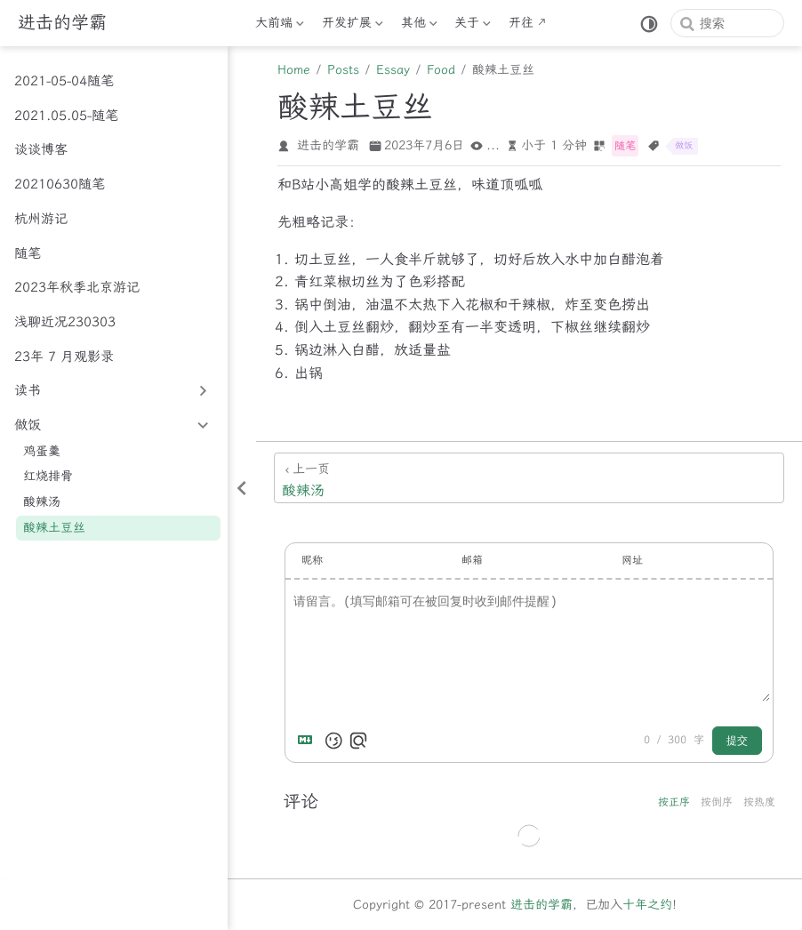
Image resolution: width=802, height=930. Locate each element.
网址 (632, 560)
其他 (419, 26)
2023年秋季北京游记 (77, 287)
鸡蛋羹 (41, 451)
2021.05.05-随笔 (66, 116)
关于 (472, 26)
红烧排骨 (48, 476)
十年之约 (647, 904)
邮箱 (472, 560)
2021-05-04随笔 (64, 81)
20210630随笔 (59, 184)
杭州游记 (41, 219)
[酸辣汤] (529, 478)
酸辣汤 (41, 501)
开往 (521, 22)
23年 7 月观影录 (64, 357)
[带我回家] (62, 23)
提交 (737, 740)
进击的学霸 (541, 904)
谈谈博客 (41, 149)
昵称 (312, 560)
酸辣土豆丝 (54, 527)
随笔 (27, 253)
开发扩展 (352, 26)
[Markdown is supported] (308, 740)
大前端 (280, 26)
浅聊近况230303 (65, 322)
